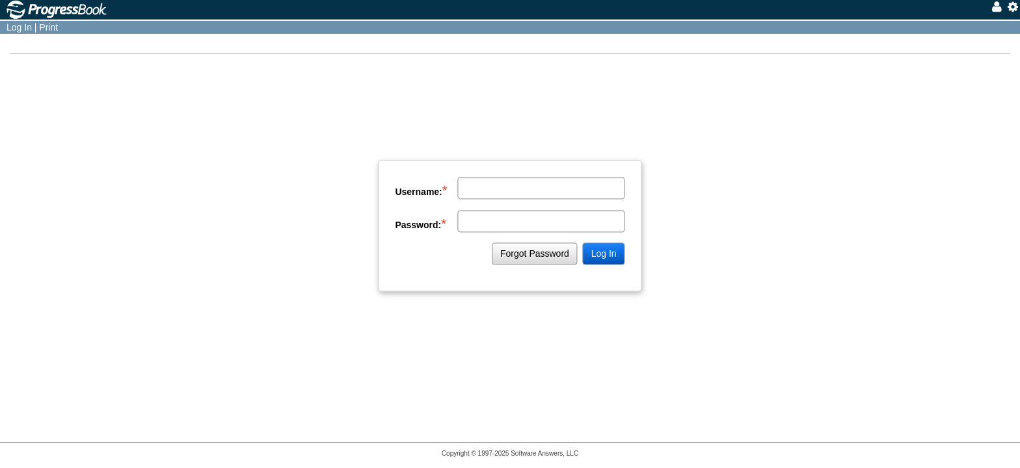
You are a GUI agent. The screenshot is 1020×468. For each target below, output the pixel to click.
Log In (19, 27)
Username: (421, 190)
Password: (420, 223)
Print (48, 27)
